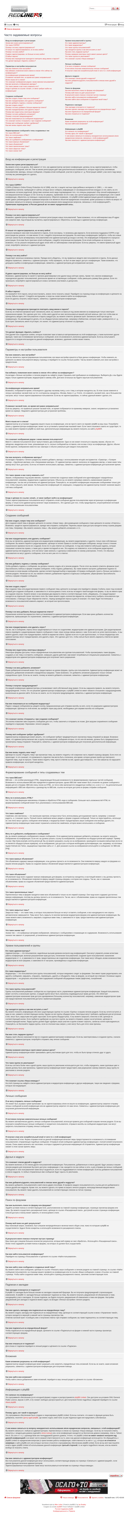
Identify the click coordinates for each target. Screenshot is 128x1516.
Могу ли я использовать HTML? (17, 135)
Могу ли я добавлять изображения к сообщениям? (24, 140)
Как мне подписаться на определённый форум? (83, 111)
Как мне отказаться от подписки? (77, 114)
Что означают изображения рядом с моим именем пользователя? (30, 82)
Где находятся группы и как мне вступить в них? (83, 50)
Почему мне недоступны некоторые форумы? (23, 112)
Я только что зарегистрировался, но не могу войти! (25, 50)
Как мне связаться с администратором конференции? (85, 140)
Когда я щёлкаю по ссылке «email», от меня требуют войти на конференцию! (29, 90)
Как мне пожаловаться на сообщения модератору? (24, 118)
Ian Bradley (82, 1504)
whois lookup (46, 1433)
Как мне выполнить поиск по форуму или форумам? (84, 90)
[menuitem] (16, 24)
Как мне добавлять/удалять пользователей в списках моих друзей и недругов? (90, 82)
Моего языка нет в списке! (15, 80)
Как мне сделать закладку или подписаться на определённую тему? (90, 109)
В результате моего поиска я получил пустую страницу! (85, 95)
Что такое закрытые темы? (16, 149)
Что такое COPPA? (13, 45)
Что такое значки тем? (14, 151)
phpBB (98, 429)
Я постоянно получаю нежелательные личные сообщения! (87, 68)
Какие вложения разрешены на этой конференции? (84, 121)
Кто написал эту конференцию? (77, 131)
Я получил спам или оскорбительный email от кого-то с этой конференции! (93, 71)
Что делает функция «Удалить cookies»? (21, 61)
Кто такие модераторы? (74, 45)
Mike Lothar (58, 1504)
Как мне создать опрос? (14, 105)
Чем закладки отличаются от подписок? (80, 107)
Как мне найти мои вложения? (76, 124)
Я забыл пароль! (12, 56)
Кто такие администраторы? (75, 43)
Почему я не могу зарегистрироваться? (20, 47)
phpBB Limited (80, 1397)
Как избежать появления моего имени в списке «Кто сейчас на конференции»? (29, 72)
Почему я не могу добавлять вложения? (20, 114)
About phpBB (11, 1402)
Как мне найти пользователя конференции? (81, 97)
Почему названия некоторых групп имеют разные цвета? (86, 54)
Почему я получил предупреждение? (19, 116)
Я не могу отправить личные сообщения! (80, 66)
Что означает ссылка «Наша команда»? (80, 59)
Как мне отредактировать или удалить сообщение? (25, 101)
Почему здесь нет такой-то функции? (79, 133)
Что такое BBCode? (13, 133)
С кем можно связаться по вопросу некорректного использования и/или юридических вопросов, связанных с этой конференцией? (92, 137)
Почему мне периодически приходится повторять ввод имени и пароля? (32, 59)
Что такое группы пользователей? (77, 47)
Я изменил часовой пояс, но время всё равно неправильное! (28, 77)
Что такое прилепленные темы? (17, 146)
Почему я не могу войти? (15, 52)
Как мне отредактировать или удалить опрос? (23, 109)
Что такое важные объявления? (17, 142)
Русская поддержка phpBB (64, 1509)
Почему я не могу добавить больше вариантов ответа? (26, 107)
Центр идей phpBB (30, 1418)
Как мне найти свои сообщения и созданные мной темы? (86, 99)
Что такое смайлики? (13, 137)
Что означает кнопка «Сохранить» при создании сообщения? (28, 121)
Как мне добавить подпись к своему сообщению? (24, 103)
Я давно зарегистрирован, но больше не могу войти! (25, 54)
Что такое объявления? (14, 144)
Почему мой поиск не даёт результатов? (80, 93)
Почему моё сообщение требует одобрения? (22, 123)
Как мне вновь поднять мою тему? (18, 125)
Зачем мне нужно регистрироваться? (19, 43)
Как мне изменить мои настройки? (18, 68)
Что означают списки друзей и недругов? (80, 78)
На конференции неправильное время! (20, 75)
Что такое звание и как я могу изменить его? (22, 86)
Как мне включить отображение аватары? (21, 84)
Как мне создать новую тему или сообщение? (23, 98)
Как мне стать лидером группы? (77, 52)
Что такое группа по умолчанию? (77, 56)
